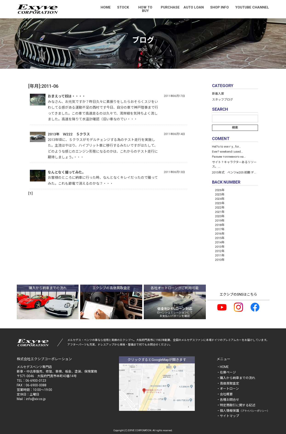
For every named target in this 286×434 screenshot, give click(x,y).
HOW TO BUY (145, 9)
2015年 (218, 238)
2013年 (218, 246)
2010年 (218, 259)
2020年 (218, 216)
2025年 (218, 194)
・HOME (223, 367)
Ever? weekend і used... (227, 151)
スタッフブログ (222, 99)
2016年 (218, 233)
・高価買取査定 (228, 383)
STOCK (123, 7)
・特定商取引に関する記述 (236, 405)
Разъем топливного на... (229, 156)
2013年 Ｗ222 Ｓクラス (69, 134)
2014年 (218, 242)
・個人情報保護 (243, 410)
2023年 (218, 203)
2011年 (218, 255)
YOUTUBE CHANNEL (252, 7)
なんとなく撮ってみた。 (66, 172)
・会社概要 (225, 394)
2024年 (218, 199)
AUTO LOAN (194, 7)
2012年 (218, 251)
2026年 (218, 190)
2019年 (218, 220)
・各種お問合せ (228, 399)
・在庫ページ (226, 372)
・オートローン (228, 388)
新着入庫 (218, 93)
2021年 (218, 212)
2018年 (218, 225)
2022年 (218, 207)
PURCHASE (170, 7)
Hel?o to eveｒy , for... (226, 146)
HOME (106, 7)
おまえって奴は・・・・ (66, 96)
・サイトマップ (228, 416)
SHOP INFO (219, 7)
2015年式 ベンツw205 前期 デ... (234, 172)
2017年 (218, 229)
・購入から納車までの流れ (236, 378)
